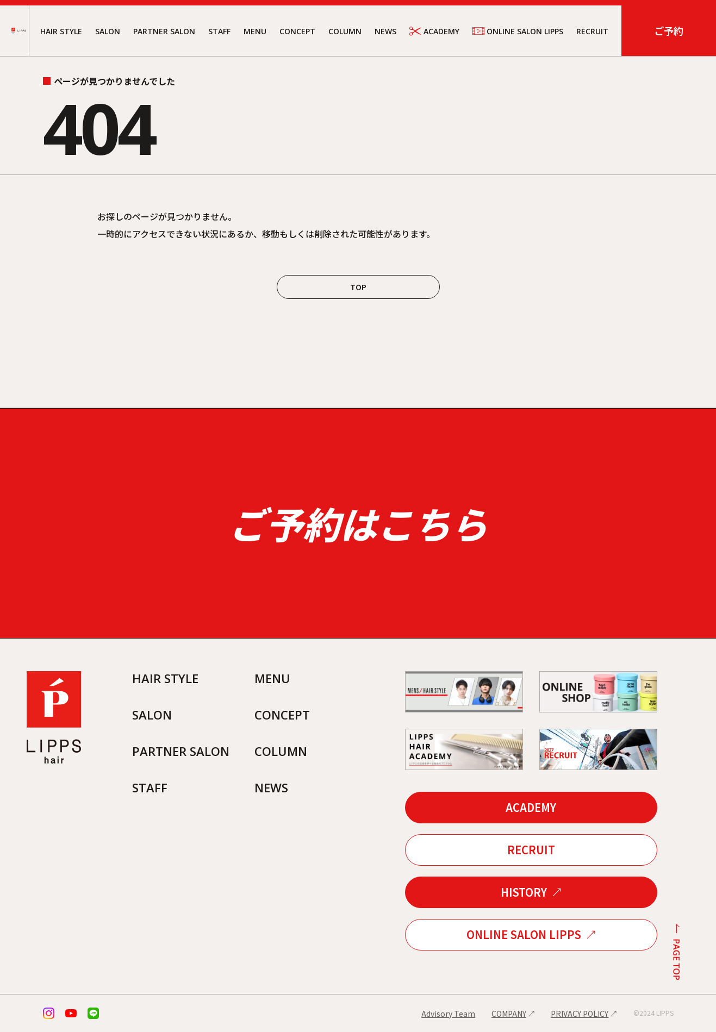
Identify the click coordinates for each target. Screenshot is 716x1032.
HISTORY (524, 892)
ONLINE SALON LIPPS (517, 31)
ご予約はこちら (358, 523)
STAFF (219, 31)
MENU (255, 31)
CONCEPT (297, 31)
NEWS (385, 31)
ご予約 (668, 30)
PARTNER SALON (164, 31)
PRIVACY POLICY (579, 1013)
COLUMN (345, 31)
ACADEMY (434, 31)
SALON (107, 31)
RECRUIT (592, 31)
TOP (358, 287)
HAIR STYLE (61, 31)
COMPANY (508, 1013)
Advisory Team (448, 1013)
